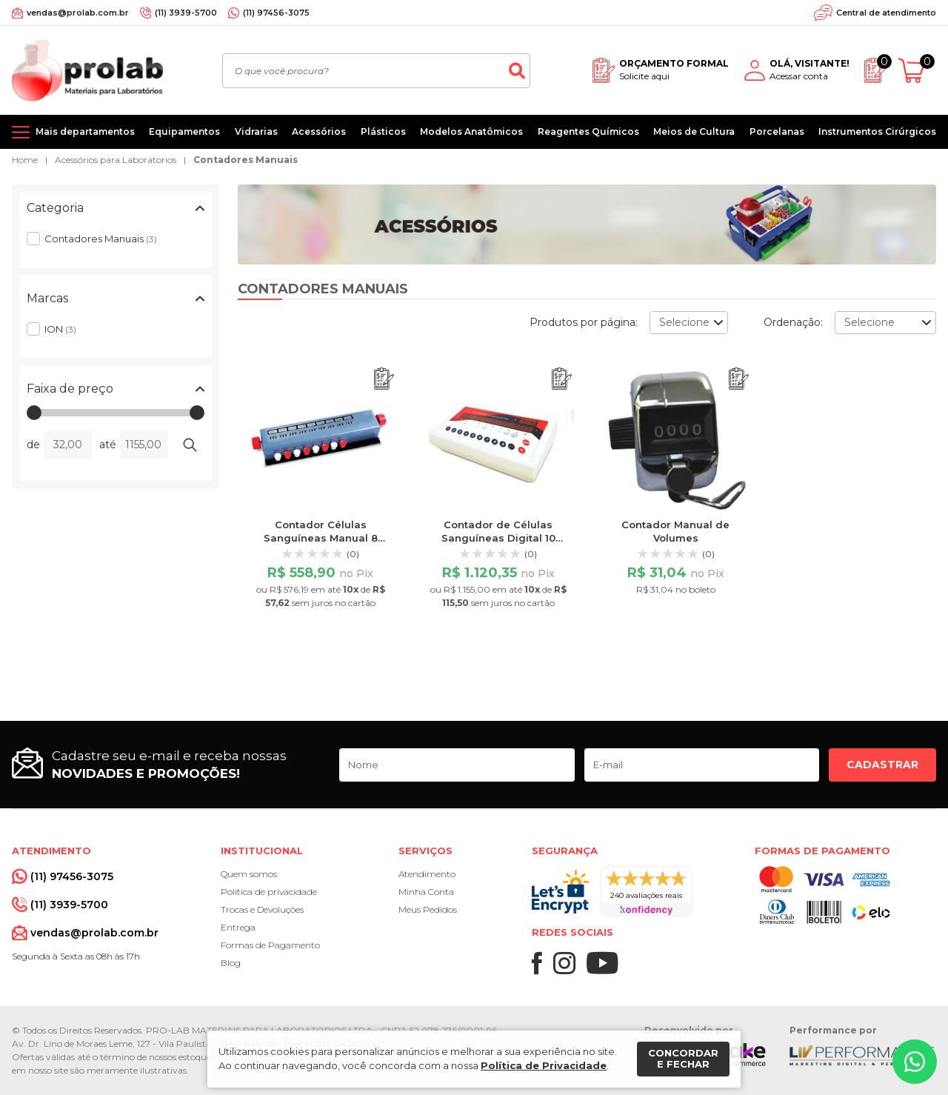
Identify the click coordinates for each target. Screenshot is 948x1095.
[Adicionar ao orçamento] (384, 379)
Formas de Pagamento (270, 945)
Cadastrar (882, 764)
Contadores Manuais (245, 159)
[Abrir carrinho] (917, 71)
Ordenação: (793, 322)
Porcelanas (777, 131)
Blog (231, 962)
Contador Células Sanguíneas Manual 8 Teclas (321, 538)
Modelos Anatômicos (471, 131)
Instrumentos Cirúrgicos (877, 131)
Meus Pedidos (427, 909)
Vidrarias (256, 131)
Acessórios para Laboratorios (115, 159)
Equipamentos (184, 131)
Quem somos (249, 873)
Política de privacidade (269, 891)
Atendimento (426, 873)
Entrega (238, 927)
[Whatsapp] (914, 1061)
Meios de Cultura (694, 131)
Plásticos (383, 131)
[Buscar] (517, 70)
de (33, 444)
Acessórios (319, 131)
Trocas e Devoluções (262, 909)
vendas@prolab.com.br (78, 12)
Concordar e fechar (683, 1059)
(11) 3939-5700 (186, 12)
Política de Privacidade (544, 1065)
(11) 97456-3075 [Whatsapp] (276, 12)
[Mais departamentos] (73, 132)
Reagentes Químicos (588, 131)
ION (60, 329)
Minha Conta (426, 891)
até (107, 444)
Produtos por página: (584, 322)
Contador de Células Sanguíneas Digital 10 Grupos (498, 538)
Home (25, 159)
